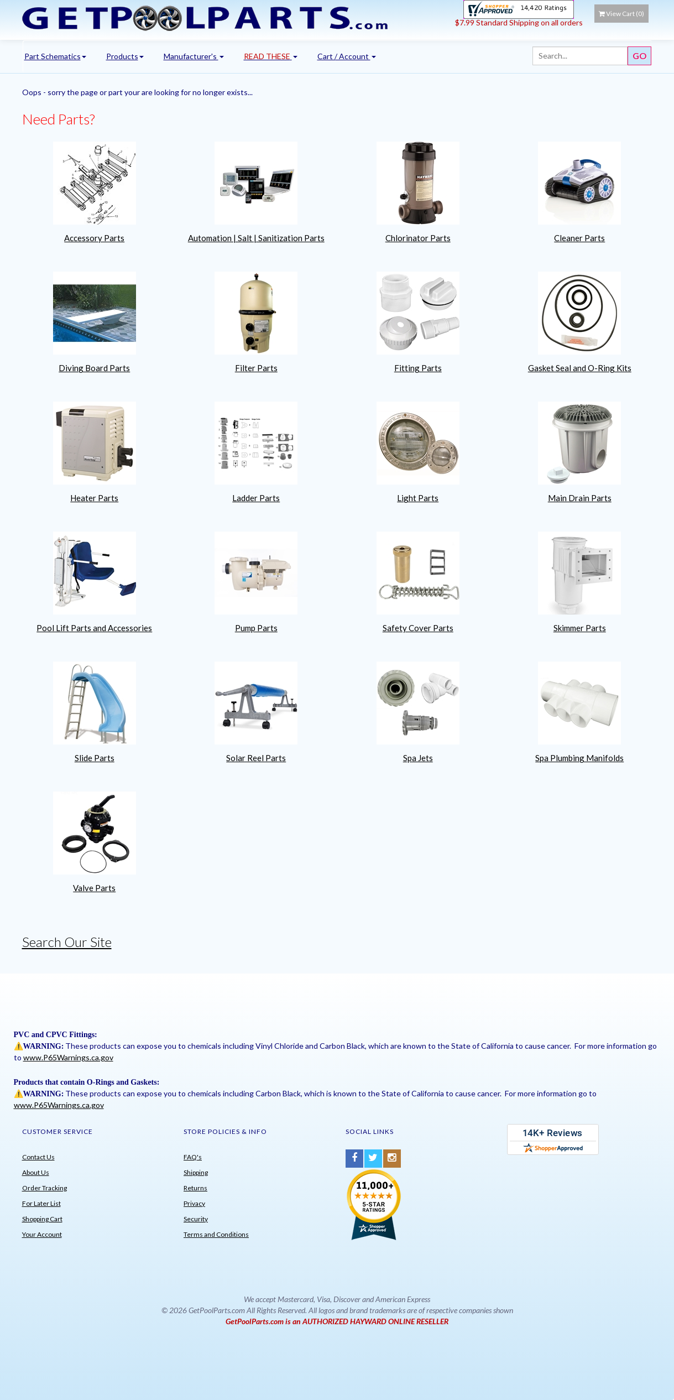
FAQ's (193, 1157)
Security (196, 1219)
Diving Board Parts (94, 368)
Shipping (196, 1172)
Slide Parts (94, 758)
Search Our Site (67, 942)
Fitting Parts (418, 368)
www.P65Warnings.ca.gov (68, 1057)
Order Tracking (44, 1188)
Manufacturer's (194, 56)
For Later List (41, 1203)
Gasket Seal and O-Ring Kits (579, 368)
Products (125, 56)
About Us (35, 1172)
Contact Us (38, 1157)
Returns (195, 1188)
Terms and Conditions (216, 1234)
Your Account (42, 1234)
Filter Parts (256, 368)
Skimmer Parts (579, 628)
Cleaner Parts (579, 238)
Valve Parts (94, 888)
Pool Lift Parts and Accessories (94, 628)
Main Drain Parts (580, 498)
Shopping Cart (42, 1219)
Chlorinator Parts (418, 238)
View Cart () (621, 13)
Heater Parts (94, 498)
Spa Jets (418, 758)
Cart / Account (346, 56)
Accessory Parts (94, 238)
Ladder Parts (256, 498)
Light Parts (417, 498)
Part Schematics (55, 56)
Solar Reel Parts (256, 758)
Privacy (194, 1203)
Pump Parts (256, 628)
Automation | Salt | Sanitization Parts (256, 238)
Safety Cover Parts (418, 628)
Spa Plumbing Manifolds (579, 758)
